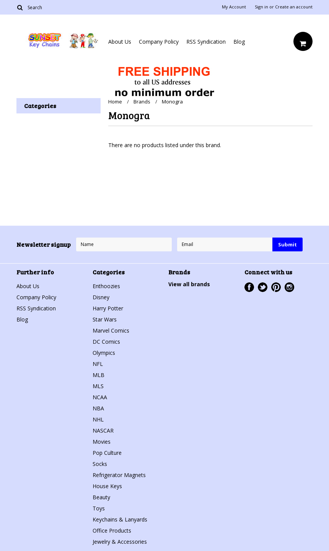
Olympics (104, 352)
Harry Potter (108, 308)
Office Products (112, 530)
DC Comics (106, 341)
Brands (142, 101)
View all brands (189, 284)
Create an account (294, 7)
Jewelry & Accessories (120, 541)
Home (115, 101)
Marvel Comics (111, 330)
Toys (99, 508)
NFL (98, 363)
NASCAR (103, 430)
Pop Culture (107, 452)
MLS (98, 386)
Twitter (262, 287)
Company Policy (159, 41)
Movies (102, 441)
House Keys (107, 486)
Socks (100, 463)
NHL (98, 419)
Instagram (289, 287)
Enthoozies (106, 286)
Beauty (101, 497)
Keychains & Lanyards (120, 519)
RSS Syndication (206, 41)
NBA (98, 408)
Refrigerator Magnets (119, 475)
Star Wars (105, 319)
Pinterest (276, 287)
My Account (234, 7)
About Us (119, 41)
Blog (239, 41)
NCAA (100, 397)
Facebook (249, 287)
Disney (101, 297)
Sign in (261, 7)
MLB (98, 375)
